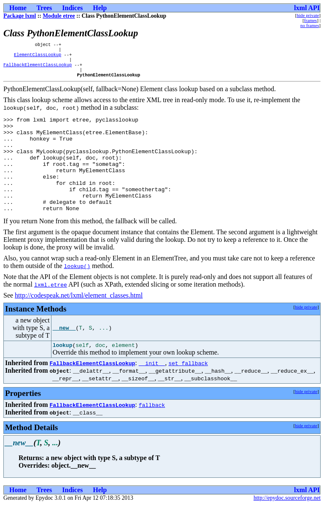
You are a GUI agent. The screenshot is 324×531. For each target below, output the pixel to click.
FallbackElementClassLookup (37, 69)
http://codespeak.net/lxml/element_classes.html (79, 320)
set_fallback (188, 389)
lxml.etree (50, 309)
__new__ (64, 353)
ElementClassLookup (37, 57)
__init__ (152, 389)
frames (310, 20)
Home (18, 7)
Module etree (59, 16)
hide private (308, 15)
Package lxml (19, 16)
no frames (309, 25)
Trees (44, 7)
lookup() (77, 291)
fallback (152, 431)
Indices (72, 7)
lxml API (307, 7)
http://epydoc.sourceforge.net (287, 524)
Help (100, 7)
